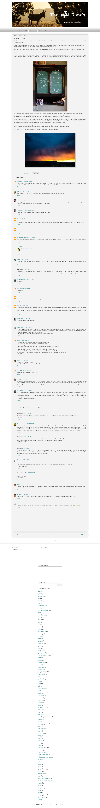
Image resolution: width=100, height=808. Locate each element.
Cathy (18, 484)
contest (39, 634)
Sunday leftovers (42, 769)
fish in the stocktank (42, 671)
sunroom (40, 771)
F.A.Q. (25, 30)
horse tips (40, 700)
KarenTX (19, 305)
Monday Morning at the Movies (45, 716)
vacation (40, 782)
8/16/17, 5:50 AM (25, 200)
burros (39, 619)
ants (39, 598)
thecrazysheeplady (21, 279)
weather (40, 795)
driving (39, 657)
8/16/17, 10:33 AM (24, 360)
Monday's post (50, 125)
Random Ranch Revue (43, 754)
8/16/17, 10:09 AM (29, 327)
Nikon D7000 (41, 724)
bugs (39, 617)
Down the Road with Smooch (44, 653)
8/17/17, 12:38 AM (27, 459)
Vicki (18, 494)
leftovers (40, 709)
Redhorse (19, 288)
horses (39, 705)
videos (39, 792)
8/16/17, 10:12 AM (25, 340)
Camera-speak (33, 30)
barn (39, 600)
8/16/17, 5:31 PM (31, 423)
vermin (39, 785)
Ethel (22, 248)
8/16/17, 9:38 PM (25, 448)
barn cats (40, 603)
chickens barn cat (42, 631)
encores (40, 660)
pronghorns (40, 742)
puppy (39, 743)
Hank (39, 683)
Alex (39, 593)
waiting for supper (42, 794)
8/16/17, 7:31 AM (26, 288)
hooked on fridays (42, 691)
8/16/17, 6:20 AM (23, 218)
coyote (39, 638)
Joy (18, 218)
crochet (40, 641)
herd (39, 686)
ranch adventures (42, 747)
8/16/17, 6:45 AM (31, 237)
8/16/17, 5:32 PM (27, 436)
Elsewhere (19, 459)
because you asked (42, 605)
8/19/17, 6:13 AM (24, 484)
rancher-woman (41, 752)
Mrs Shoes (19, 370)
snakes (39, 766)
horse (39, 693)
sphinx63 (19, 318)
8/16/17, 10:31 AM (28, 248)
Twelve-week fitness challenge (45, 780)
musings (40, 719)
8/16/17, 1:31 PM (27, 413)
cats (39, 624)
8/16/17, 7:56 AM (25, 305)
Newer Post (17, 535)
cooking (40, 636)
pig (39, 736)
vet (39, 787)
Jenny (18, 259)
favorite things (41, 667)
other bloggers (41, 728)
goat (39, 681)
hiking (39, 690)
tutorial (39, 776)
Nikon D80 (40, 726)
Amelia (39, 594)
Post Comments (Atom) (53, 540)
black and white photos (43, 610)
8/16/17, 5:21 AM (25, 191)
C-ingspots (20, 379)
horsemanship (41, 704)
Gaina (18, 503)
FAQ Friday (40, 664)
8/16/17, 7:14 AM (30, 279)
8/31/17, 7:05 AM (24, 503)
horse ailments (41, 695)
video (39, 790)
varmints (40, 783)
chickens (40, 629)
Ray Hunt (40, 756)
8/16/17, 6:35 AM (24, 229)
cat (39, 622)
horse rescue (41, 698)
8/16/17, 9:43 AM (26, 318)
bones (39, 614)
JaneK (18, 229)
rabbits (39, 745)
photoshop (40, 735)
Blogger (63, 804)
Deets (39, 646)
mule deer (40, 717)
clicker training (41, 633)
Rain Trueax (20, 390)
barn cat (40, 601)
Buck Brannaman (42, 615)
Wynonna (40, 801)
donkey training (41, 652)
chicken (40, 627)
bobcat (39, 612)
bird (39, 607)
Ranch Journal (41, 749)
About (20, 30)
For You (46, 30)
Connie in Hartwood (22, 423)
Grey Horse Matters (22, 237)
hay (39, 685)
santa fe (40, 759)
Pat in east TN (20, 181)
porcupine (40, 738)
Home (15, 30)
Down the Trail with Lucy (43, 655)
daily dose (40, 645)
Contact (40, 30)
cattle (39, 626)
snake (39, 764)
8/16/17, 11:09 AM (27, 379)
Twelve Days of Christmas (44, 778)
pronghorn (40, 740)
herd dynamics (41, 688)
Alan (39, 591)
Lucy (39, 712)
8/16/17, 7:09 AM (27, 269)
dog (39, 648)
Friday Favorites (41, 674)
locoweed (40, 711)
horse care (40, 697)
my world (40, 721)
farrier (39, 665)
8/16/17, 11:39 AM (27, 390)
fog (39, 672)
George (40, 678)
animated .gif (41, 596)
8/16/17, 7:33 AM (26, 296)
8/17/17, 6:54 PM (32, 472)
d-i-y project (40, 643)
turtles (39, 775)
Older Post (84, 535)
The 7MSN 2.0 (41, 773)
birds (39, 608)
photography (41, 733)
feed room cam (41, 669)
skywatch (40, 761)
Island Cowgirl (20, 327)
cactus (39, 620)
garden (39, 676)
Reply (18, 186)
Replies (20, 246)
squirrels (40, 768)
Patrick (39, 730)
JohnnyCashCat (41, 707)
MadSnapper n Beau (22, 210)
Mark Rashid (41, 714)
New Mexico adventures (43, 723)
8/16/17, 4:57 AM (28, 181)
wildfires (40, 799)
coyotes (40, 640)
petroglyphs (40, 731)
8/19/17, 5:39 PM (24, 494)
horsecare (40, 702)
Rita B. (18, 200)
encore (39, 659)
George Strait (41, 679)
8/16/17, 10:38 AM (27, 370)
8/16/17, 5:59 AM (31, 210)
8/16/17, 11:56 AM (28, 405)
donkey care (41, 650)
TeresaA (19, 191)
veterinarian (40, 788)
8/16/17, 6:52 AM (24, 259)
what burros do (41, 797)
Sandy (18, 340)
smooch (40, 762)
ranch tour (40, 750)
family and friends (42, 662)
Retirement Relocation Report (45, 757)
